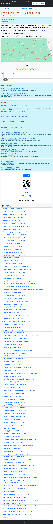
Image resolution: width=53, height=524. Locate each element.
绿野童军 (25, 133)
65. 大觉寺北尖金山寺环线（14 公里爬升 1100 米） (14, 393)
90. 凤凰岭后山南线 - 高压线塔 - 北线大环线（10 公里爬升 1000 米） (18, 465)
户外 (5, 89)
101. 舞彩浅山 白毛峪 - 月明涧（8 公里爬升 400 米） (14, 497)
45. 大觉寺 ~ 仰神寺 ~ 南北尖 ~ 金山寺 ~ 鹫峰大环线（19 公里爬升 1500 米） (20, 335)
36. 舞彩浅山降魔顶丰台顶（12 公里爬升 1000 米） (14, 309)
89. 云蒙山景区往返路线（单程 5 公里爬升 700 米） (14, 462)
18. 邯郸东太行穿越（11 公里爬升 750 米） (12, 258)
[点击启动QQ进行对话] (28, 200)
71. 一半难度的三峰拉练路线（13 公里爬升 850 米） (14, 410)
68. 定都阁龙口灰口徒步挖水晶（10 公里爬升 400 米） (15, 402)
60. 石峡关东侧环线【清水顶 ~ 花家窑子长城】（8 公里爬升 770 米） (18, 379)
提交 (5, 79)
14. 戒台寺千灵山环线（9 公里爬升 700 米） (12, 246)
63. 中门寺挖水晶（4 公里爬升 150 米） (11, 387)
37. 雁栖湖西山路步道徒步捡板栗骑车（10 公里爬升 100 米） (16, 312)
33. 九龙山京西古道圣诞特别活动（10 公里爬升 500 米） (15, 301)
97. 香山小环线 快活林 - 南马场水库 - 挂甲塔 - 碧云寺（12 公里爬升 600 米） (20, 485)
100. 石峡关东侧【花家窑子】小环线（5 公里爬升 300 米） (16, 494)
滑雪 (7, 162)
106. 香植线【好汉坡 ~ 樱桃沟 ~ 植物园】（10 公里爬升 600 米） (17, 511)
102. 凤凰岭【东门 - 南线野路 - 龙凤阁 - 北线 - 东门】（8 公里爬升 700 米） (20, 500)
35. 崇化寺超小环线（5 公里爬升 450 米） (12, 307)
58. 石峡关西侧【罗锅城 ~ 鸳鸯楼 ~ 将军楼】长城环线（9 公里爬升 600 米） (20, 373)
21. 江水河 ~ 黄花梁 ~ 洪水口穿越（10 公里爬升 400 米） (15, 266)
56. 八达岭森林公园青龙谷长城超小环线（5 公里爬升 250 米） (17, 367)
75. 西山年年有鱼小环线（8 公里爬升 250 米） (13, 422)
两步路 (43, 30)
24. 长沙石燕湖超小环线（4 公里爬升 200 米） (13, 275)
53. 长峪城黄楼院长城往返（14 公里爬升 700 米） (14, 358)
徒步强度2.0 (13, 133)
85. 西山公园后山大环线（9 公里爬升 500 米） (13, 451)
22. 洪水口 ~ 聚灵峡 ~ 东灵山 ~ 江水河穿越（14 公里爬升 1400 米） (18, 269)
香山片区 (8, 89)
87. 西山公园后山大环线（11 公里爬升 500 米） (13, 457)
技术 (21, 2)
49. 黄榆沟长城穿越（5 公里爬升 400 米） (12, 347)
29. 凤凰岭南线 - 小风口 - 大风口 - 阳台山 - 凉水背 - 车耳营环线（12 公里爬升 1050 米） (23, 289)
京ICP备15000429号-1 (26, 522)
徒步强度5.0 (15, 128)
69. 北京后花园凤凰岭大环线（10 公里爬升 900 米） (14, 405)
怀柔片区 (18, 94)
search (48, 3)
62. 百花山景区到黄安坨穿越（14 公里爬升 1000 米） (14, 384)
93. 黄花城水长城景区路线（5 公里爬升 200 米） (13, 474)
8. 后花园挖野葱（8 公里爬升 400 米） (11, 229)
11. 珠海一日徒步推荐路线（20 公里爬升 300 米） (14, 237)
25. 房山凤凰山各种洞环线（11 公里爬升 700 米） (14, 278)
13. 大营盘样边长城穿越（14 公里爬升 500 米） (13, 243)
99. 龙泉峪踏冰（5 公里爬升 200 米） (11, 491)
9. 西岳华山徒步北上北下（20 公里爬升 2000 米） (14, 232)
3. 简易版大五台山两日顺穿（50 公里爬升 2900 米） (14, 214)
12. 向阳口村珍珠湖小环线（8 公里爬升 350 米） (13, 240)
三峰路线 (16, 107)
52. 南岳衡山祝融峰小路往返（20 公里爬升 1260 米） (14, 356)
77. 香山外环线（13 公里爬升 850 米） (11, 428)
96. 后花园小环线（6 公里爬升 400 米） (11, 482)
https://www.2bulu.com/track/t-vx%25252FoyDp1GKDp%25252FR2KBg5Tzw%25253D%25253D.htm (29, 109)
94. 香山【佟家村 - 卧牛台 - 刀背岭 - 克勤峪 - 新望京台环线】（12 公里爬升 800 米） (22, 477)
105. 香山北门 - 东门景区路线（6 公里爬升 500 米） (14, 508)
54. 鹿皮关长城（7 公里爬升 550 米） (11, 361)
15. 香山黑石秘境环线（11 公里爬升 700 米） (13, 249)
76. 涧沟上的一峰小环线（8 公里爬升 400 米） (13, 425)
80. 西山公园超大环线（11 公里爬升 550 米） (13, 436)
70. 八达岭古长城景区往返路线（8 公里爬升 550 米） (14, 407)
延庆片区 (9, 162)
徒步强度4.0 (13, 139)
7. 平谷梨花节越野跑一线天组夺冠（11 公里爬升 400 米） (16, 226)
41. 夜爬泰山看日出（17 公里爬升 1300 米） (12, 324)
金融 (27, 2)
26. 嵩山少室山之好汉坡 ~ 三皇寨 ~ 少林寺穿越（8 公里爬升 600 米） (18, 281)
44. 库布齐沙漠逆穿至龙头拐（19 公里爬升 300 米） (14, 332)
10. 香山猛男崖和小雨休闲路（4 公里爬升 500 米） (14, 234)
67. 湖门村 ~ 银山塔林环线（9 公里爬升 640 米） (13, 399)
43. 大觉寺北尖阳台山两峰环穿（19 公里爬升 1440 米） (15, 330)
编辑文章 (36, 522)
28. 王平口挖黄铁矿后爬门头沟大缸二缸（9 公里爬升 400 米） (17, 286)
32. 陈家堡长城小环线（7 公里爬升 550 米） (12, 298)
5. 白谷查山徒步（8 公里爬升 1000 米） (11, 220)
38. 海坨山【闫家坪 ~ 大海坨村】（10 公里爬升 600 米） (15, 315)
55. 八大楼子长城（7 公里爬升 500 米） (11, 364)
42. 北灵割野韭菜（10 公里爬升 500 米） (12, 327)
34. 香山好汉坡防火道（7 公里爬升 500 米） (12, 304)
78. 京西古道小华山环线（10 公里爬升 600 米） (13, 431)
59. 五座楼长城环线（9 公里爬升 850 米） (12, 376)
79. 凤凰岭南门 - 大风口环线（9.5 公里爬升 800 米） (14, 433)
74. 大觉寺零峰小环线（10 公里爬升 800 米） (13, 419)
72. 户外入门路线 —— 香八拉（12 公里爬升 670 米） (14, 413)
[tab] (26, 175)
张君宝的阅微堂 (5, 3)
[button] (20, 200)
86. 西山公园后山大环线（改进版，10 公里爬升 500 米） (15, 454)
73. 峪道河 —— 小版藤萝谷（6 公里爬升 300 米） (14, 416)
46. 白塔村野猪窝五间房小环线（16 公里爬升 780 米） (15, 338)
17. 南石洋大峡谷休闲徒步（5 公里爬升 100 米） (13, 255)
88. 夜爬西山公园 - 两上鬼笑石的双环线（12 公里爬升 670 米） (17, 459)
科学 (14, 2)
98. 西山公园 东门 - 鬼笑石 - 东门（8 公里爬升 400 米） (15, 488)
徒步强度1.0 (16, 89)
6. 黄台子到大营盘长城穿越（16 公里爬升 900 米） (14, 223)
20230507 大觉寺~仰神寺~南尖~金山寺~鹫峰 (34, 140)
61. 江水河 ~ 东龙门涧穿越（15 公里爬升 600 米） (14, 382)
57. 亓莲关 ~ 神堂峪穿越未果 (9, 370)
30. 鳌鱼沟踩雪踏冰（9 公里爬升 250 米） (12, 292)
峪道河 (16, 94)
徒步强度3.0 (13, 107)
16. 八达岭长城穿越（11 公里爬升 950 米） (12, 252)
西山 (7, 144)
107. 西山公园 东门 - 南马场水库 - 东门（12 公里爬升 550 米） (17, 514)
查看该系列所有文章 (7, 21)
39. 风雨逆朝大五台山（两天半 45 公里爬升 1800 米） (15, 318)
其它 (14, 4)
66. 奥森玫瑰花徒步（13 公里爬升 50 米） (12, 396)
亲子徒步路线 (9, 85)
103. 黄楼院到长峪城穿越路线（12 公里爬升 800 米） (14, 503)
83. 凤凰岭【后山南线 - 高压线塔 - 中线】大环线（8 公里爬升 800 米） (19, 445)
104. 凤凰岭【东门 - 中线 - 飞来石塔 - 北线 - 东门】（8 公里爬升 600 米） (19, 506)
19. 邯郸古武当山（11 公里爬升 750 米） (12, 260)
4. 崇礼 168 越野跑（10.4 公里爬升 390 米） (12, 217)
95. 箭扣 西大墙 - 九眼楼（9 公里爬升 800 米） (13, 480)
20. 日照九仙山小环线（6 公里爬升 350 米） (12, 263)
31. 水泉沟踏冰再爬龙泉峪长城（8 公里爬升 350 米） (14, 295)
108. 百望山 (5, 517)
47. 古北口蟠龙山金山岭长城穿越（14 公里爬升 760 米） (15, 341)
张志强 (26, 188)
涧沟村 (20, 133)
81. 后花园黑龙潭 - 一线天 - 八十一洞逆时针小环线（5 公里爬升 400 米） (19, 439)
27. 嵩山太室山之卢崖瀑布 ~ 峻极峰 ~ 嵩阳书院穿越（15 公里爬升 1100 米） (20, 283)
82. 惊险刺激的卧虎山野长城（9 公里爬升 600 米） (14, 442)
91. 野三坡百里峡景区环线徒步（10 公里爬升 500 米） (15, 468)
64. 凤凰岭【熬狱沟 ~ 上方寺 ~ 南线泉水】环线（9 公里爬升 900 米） (18, 390)
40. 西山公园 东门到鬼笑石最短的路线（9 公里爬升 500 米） (16, 321)
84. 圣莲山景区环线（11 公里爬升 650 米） (12, 448)
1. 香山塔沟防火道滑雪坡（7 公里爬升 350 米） (13, 208)
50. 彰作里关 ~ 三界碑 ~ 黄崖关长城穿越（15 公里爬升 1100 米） (17, 350)
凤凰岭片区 (19, 107)
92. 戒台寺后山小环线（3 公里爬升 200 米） (12, 471)
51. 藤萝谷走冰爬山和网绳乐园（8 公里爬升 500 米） (14, 353)
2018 (16, 522)
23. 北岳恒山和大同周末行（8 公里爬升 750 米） (13, 272)
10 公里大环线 (8, 145)
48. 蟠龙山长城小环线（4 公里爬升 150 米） (12, 344)
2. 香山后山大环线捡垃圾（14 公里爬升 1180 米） (14, 211)
